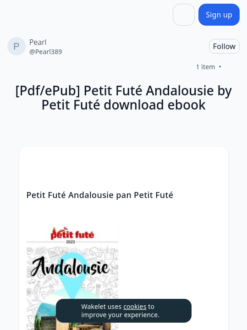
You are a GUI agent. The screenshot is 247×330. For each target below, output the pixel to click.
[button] (213, 162)
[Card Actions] (213, 161)
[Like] (232, 67)
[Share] (184, 15)
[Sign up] (219, 15)
